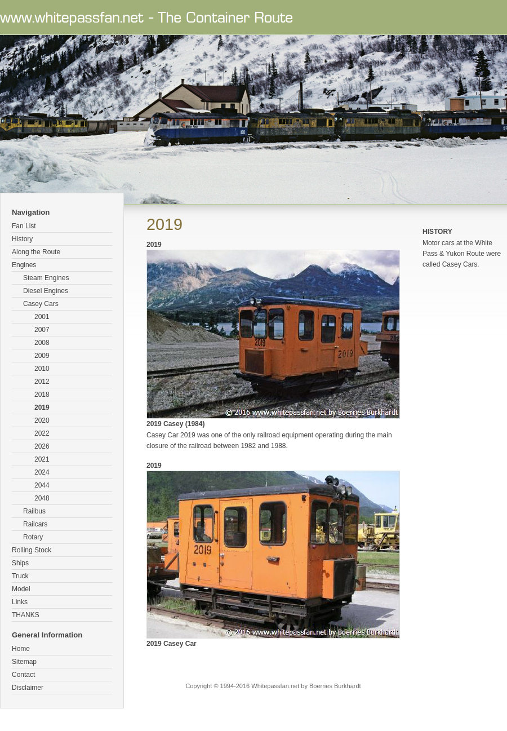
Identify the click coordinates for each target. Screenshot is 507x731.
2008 (42, 343)
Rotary (33, 537)
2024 (42, 472)
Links (20, 602)
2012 (42, 382)
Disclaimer (27, 688)
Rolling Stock (31, 550)
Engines (24, 265)
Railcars (35, 524)
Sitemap (24, 662)
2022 (42, 433)
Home (21, 649)
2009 (42, 356)
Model (21, 589)
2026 (42, 446)
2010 (42, 369)
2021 (42, 459)
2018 (42, 394)
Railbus (34, 511)
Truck (20, 576)
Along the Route (36, 252)
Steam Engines (46, 278)
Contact (23, 675)
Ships (20, 563)
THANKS (25, 615)
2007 (42, 330)
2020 (42, 420)
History (22, 239)
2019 (42, 407)
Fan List (24, 226)
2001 (42, 317)
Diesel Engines (45, 291)
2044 (42, 485)
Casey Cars (41, 304)
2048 (42, 498)
